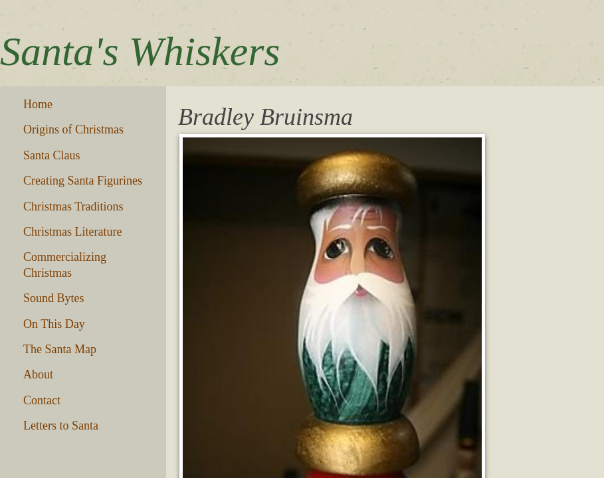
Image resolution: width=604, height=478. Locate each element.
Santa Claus (51, 155)
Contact (41, 400)
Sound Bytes (53, 298)
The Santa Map (59, 349)
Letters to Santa (60, 425)
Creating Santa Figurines (82, 180)
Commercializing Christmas (64, 264)
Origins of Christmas (73, 129)
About (38, 374)
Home (37, 104)
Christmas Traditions (73, 206)
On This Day (54, 324)
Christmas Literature (72, 231)
